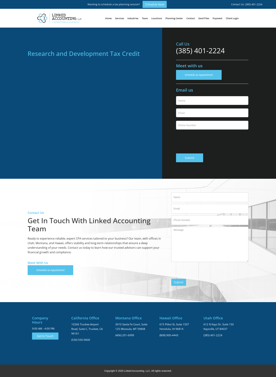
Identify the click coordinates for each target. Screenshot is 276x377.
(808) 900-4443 (168, 335)
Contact (190, 18)
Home (108, 18)
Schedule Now (154, 4)
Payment (217, 18)
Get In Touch (45, 336)
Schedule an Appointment (199, 74)
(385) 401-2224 (200, 50)
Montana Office (128, 318)
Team (145, 18)
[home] (59, 18)
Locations (156, 18)
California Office (85, 318)
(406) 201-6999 (124, 335)
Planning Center (174, 18)
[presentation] (203, 141)
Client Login (232, 18)
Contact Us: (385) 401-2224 (246, 4)
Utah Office (213, 318)
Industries (132, 18)
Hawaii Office (170, 318)
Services (119, 18)
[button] (119, 18)
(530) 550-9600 (80, 339)
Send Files (203, 18)
